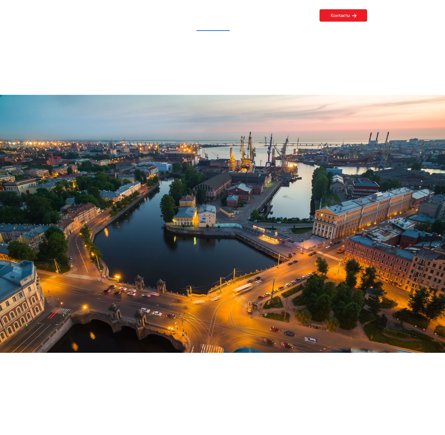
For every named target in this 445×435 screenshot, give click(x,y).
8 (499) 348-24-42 (406, 15)
